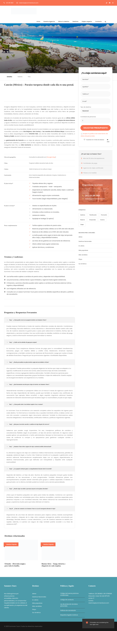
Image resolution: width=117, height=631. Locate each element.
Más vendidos (83, 255)
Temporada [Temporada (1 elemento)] (92, 220)
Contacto (98, 21)
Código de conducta (67, 600)
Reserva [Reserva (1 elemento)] (82, 220)
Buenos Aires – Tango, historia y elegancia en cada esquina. (53, 565)
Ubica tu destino (63, 21)
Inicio (38, 21)
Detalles (9, 77)
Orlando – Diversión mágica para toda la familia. (15, 565)
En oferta (81, 246)
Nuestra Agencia (49, 21)
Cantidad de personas (88, 117)
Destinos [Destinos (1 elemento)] (82, 215)
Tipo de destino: (85, 107)
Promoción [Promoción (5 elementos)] (104, 215)
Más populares (83, 250)
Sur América (82, 264)
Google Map (51, 157)
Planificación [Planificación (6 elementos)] (93, 215)
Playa (80, 259)
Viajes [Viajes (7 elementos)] (82, 224)
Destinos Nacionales (85, 241)
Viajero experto (87, 21)
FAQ (29, 77)
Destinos (75, 21)
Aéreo (80, 237)
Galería (20, 77)
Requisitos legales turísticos (69, 615)
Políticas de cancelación (68, 610)
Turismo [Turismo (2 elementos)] (102, 220)
